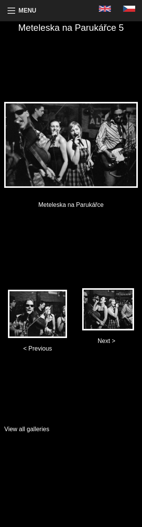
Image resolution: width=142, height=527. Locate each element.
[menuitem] (105, 8)
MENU (27, 10)
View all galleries (26, 429)
